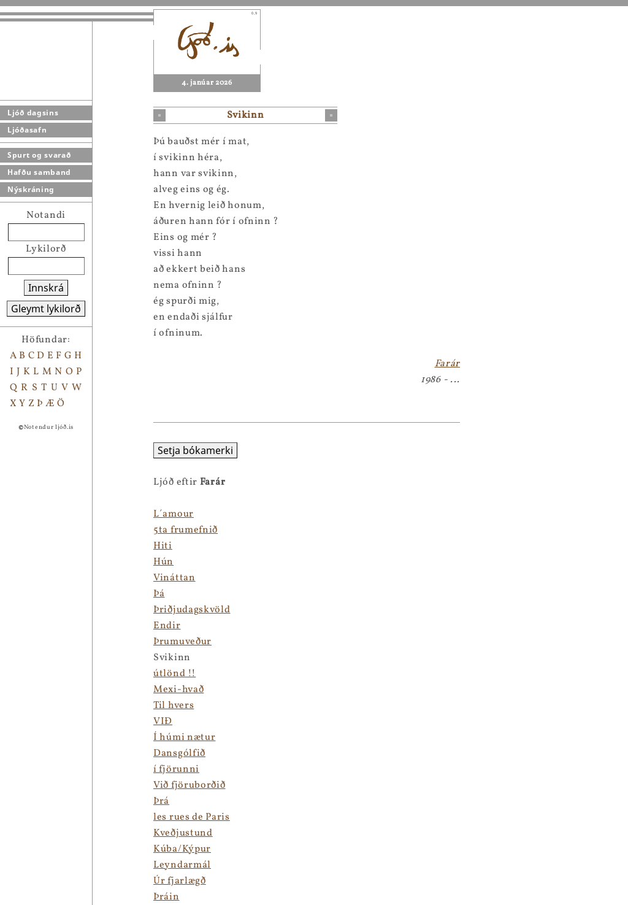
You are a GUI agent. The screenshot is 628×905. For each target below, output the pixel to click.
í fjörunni (176, 769)
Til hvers (173, 705)
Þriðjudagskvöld (192, 610)
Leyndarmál (182, 865)
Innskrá (46, 288)
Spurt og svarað (39, 155)
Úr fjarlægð (179, 881)
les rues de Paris (191, 817)
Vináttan (174, 578)
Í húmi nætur (184, 737)
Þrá (161, 801)
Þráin (166, 897)
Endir (167, 626)
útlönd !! (174, 673)
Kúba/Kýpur (182, 849)
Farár (448, 364)
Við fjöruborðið (189, 785)
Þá (158, 594)
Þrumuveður (182, 642)
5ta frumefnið (185, 530)
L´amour (173, 514)
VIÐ (162, 721)
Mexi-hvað (178, 689)
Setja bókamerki (195, 450)
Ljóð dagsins (32, 112)
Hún (163, 562)
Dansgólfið (179, 753)
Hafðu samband (39, 172)
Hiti (162, 546)
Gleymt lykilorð (46, 308)
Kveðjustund (183, 833)
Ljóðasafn (27, 130)
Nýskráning (31, 189)
